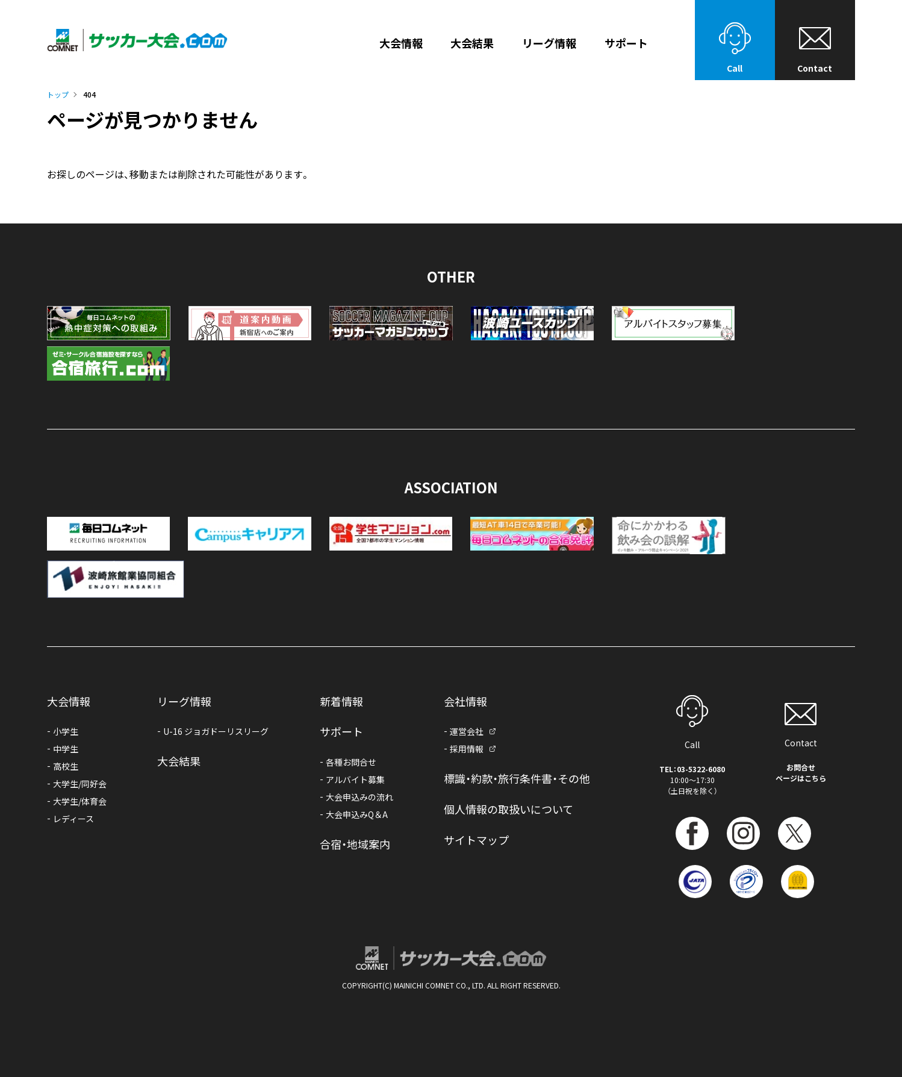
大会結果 (472, 44)
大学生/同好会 (80, 784)
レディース (73, 819)
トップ (58, 94)
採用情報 (467, 749)
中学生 (65, 749)
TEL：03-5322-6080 (692, 769)
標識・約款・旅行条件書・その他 (517, 778)
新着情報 (341, 701)
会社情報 (465, 701)
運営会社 (467, 731)
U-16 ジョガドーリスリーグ (216, 731)
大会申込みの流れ (359, 797)
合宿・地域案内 (355, 844)
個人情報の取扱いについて (508, 809)
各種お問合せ (351, 762)
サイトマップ (476, 840)
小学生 (65, 731)
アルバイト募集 (355, 779)
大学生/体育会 (80, 801)
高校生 (65, 766)
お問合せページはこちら (801, 772)
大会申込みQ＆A (357, 814)
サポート (341, 731)
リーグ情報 (549, 44)
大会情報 (401, 44)
